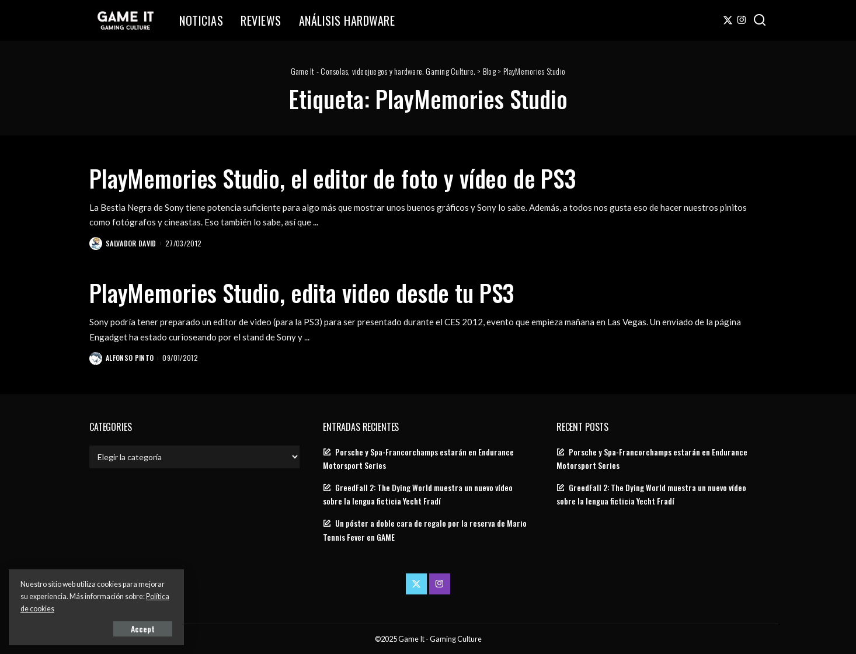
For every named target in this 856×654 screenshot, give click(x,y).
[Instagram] (742, 20)
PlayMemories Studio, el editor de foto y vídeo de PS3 (332, 178)
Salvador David (131, 243)
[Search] (760, 20)
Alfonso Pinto (130, 358)
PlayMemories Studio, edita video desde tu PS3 (301, 292)
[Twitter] (728, 20)
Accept (143, 628)
